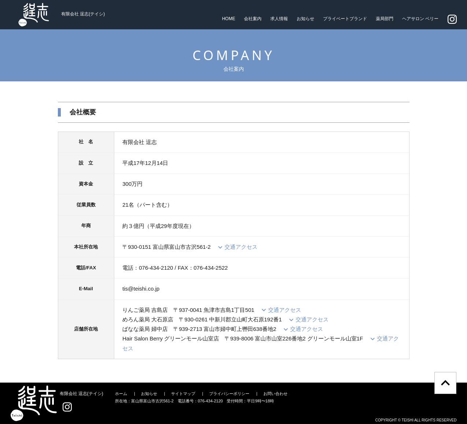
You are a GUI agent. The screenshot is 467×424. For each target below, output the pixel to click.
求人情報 (279, 18)
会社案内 (253, 18)
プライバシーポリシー (229, 393)
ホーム (121, 393)
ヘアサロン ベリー (420, 18)
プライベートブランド (345, 18)
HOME (228, 18)
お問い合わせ (275, 393)
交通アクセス (241, 247)
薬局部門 (384, 18)
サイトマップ (183, 393)
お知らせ (305, 18)
